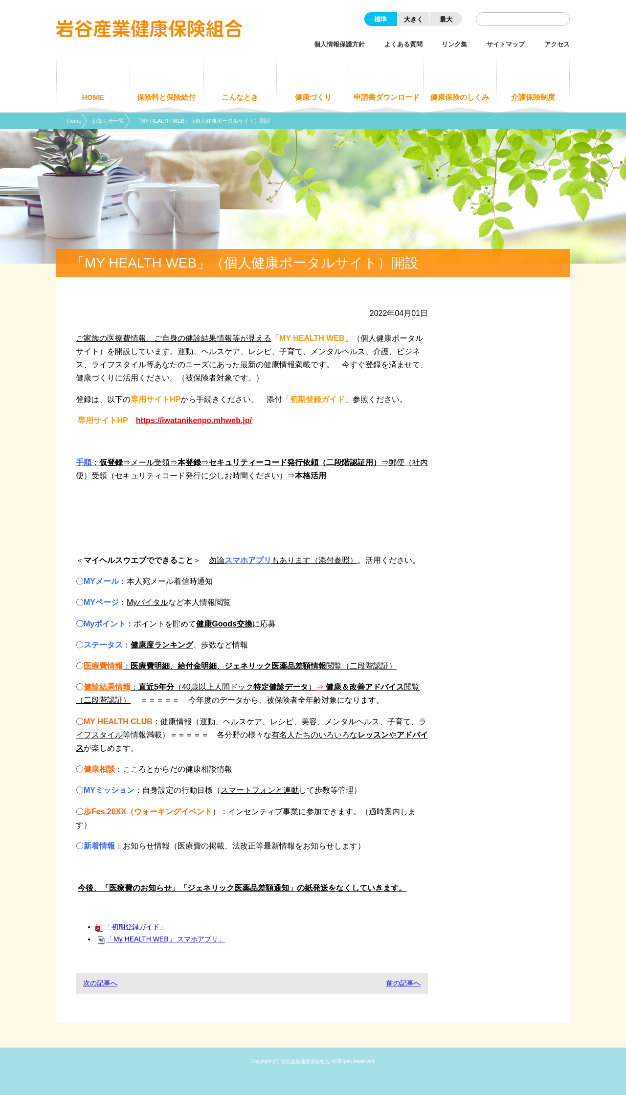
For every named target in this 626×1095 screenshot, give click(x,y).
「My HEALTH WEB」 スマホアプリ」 (160, 939)
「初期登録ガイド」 (130, 927)
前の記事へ (403, 983)
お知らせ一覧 (108, 121)
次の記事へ (100, 983)
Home (74, 121)
